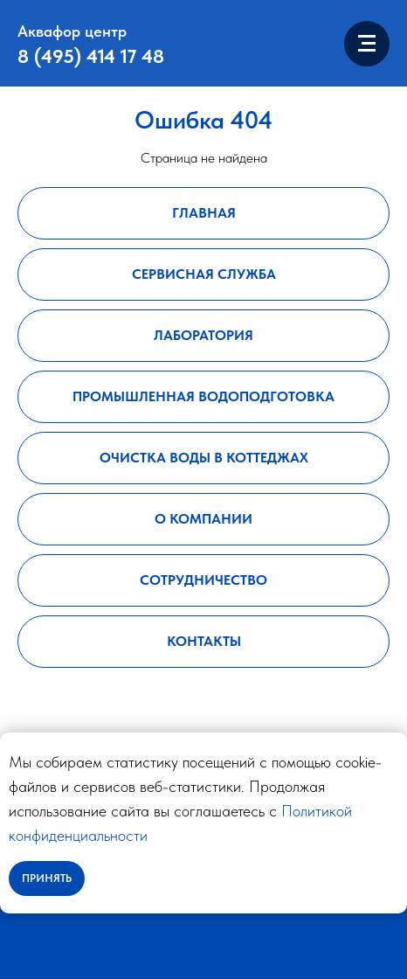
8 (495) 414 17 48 (90, 56)
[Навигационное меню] (367, 43)
